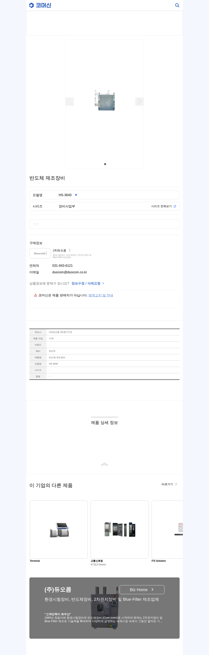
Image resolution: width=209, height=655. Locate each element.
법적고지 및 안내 (101, 295)
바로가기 (66, 332)
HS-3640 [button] (65, 195)
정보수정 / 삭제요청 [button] (85, 283)
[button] (111, 195)
